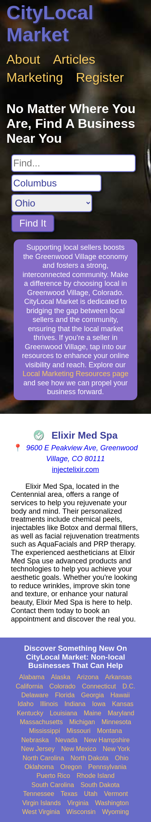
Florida (64, 695)
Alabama (31, 677)
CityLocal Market (49, 23)
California (29, 686)
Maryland (121, 713)
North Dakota (89, 758)
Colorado (63, 686)
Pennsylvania (107, 766)
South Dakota (100, 785)
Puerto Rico (53, 775)
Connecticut (99, 686)
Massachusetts (41, 722)
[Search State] (51, 203)
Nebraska (35, 740)
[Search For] (73, 163)
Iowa (98, 704)
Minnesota (116, 722)
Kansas (122, 704)
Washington (112, 803)
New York (116, 748)
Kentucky (30, 713)
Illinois (49, 704)
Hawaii (120, 695)
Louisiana (63, 713)
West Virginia (41, 811)
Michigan (82, 722)
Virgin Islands (41, 803)
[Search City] (56, 183)
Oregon (71, 766)
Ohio (121, 758)
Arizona (88, 677)
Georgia (92, 695)
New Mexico (78, 748)
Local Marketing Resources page (75, 374)
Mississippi (44, 730)
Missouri (78, 730)
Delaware (35, 695)
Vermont (116, 793)
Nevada (66, 740)
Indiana (75, 704)
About (23, 59)
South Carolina (52, 785)
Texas (69, 793)
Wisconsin (81, 811)
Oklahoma (39, 766)
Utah (90, 793)
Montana (109, 730)
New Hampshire (107, 740)
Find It (32, 223)
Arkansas (118, 677)
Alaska (60, 677)
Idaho (25, 704)
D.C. (128, 686)
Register (100, 77)
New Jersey (38, 748)
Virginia (78, 803)
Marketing (34, 77)
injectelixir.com (75, 470)
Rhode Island (95, 775)
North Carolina (43, 758)
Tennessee (38, 793)
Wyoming (115, 811)
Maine (92, 713)
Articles (74, 59)
